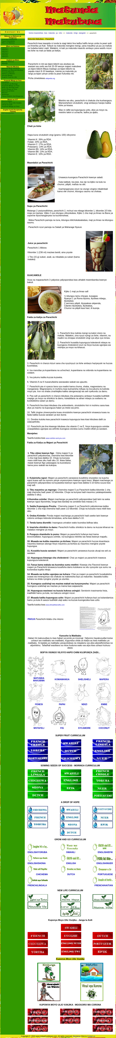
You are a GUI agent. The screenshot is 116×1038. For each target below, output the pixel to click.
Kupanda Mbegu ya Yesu (10, 85)
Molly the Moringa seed (10, 87)
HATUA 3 (5, 51)
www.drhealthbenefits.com (55, 605)
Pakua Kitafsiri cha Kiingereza (12, 96)
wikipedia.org (50, 78)
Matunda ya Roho (8, 91)
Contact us (91, 1036)
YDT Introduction (8, 113)
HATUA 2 (5, 49)
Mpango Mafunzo (8, 61)
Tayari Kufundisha (8, 41)
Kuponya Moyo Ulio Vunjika (11, 103)
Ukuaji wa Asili (7, 104)
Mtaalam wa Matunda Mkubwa (12, 70)
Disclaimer (76, 1036)
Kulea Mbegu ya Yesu (9, 89)
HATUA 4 (5, 53)
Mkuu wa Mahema (8, 43)
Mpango (5, 63)
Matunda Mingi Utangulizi (11, 68)
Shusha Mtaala (7, 75)
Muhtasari (5, 94)
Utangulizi (5, 82)
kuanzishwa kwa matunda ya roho (48, 33)
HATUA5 (5, 55)
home (31, 33)
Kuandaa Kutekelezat (9, 39)
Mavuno (5, 92)
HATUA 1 (5, 48)
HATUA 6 (5, 56)
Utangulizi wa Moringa (10, 84)
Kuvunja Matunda (8, 72)
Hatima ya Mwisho (8, 73)
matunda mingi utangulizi (76, 33)
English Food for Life (9, 77)
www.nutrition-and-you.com (55, 438)
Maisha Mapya (7, 101)
